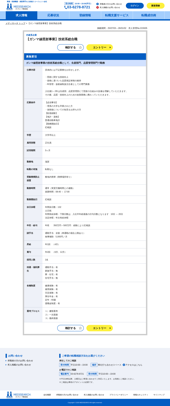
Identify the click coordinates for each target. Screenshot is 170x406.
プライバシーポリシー (118, 395)
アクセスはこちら (133, 365)
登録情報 (85, 15)
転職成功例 (148, 15)
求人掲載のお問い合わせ (110, 7)
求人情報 (21, 15)
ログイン (135, 6)
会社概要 (47, 395)
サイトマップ (159, 395)
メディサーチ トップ (15, 23)
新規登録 (155, 6)
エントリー (99, 47)
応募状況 (53, 15)
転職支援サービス (117, 15)
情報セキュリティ (140, 395)
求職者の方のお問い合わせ (111, 4)
